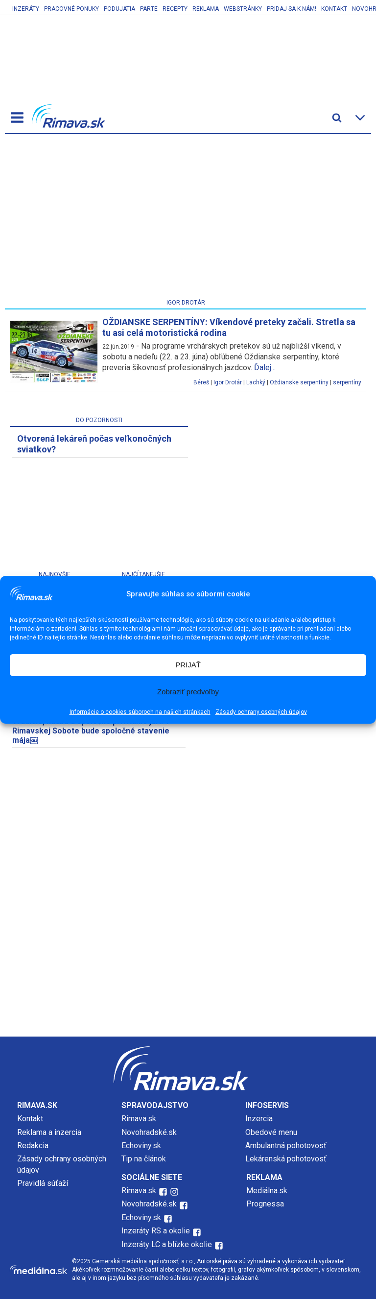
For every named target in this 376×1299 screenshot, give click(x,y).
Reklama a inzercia (49, 1132)
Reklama (205, 8)
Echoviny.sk (141, 1145)
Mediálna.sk (266, 1190)
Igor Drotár (227, 382)
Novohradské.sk (149, 1132)
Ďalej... (265, 367)
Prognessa (265, 1203)
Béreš (201, 382)
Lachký (255, 382)
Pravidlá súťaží (42, 1183)
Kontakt (334, 8)
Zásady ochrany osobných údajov (261, 712)
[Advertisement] (185, 218)
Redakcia (32, 1145)
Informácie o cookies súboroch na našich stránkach (140, 712)
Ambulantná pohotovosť (287, 1145)
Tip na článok (143, 1158)
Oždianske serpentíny (299, 382)
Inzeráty (25, 8)
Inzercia (259, 1118)
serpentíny (347, 382)
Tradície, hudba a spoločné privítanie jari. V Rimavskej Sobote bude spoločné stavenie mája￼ (91, 731)
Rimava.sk (138, 1118)
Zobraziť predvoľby (188, 691)
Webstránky (243, 8)
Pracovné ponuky (71, 8)
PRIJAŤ (188, 665)
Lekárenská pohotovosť (287, 1158)
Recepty (175, 8)
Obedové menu (271, 1132)
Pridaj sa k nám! (291, 8)
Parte (149, 8)
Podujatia (119, 8)
